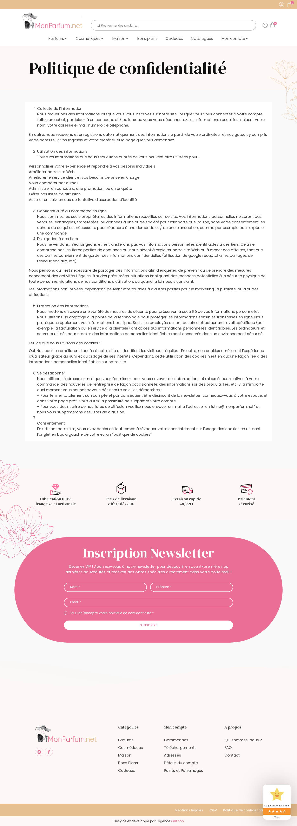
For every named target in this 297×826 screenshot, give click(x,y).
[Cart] (292, 2)
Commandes (176, 740)
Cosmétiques (130, 747)
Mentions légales (189, 810)
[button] (58, 38)
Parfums (126, 740)
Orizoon (177, 821)
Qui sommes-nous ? (243, 740)
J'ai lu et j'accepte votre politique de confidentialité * (109, 613)
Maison (124, 755)
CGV (213, 810)
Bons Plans (128, 762)
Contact (232, 755)
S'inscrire (148, 625)
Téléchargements (180, 747)
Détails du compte (181, 762)
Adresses (172, 755)
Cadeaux (126, 770)
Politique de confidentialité (245, 810)
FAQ (228, 747)
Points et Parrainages (183, 770)
